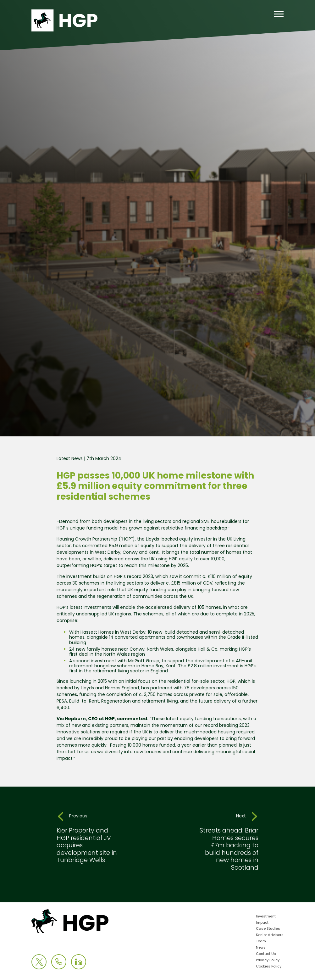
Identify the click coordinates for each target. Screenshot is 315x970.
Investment (266, 916)
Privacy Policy (267, 960)
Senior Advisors (270, 935)
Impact (262, 923)
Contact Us (266, 954)
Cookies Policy (268, 966)
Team (261, 941)
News (261, 948)
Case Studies (268, 929)
